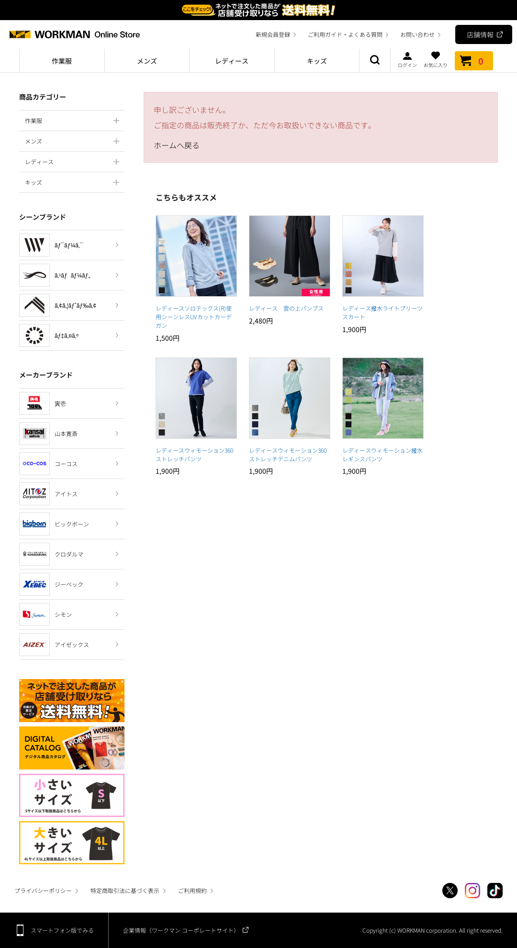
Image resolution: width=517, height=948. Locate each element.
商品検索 (375, 61)
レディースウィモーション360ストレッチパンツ (194, 454)
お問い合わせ (417, 34)
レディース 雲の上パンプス (286, 308)
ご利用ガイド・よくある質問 (345, 34)
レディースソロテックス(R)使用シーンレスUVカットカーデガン (194, 316)
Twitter (450, 890)
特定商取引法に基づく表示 (124, 890)
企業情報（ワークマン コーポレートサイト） (181, 930)
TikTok (495, 890)
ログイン (407, 59)
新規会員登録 (273, 34)
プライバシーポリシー (43, 890)
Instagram (472, 890)
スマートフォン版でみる (62, 930)
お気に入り (436, 59)
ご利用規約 (192, 890)
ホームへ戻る (177, 145)
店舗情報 (480, 34)
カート (474, 61)
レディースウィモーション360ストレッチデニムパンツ (287, 454)
